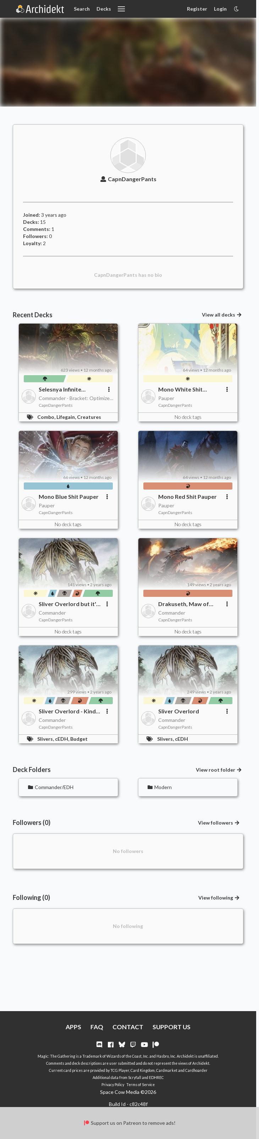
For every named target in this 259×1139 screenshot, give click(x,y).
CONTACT (127, 1027)
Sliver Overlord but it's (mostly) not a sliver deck (69, 604)
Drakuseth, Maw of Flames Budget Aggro (186, 604)
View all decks (222, 315)
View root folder (219, 770)
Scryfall (134, 1077)
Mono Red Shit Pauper (187, 496)
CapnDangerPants (128, 179)
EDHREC (156, 1077)
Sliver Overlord (178, 711)
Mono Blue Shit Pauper (69, 496)
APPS (73, 1027)
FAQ (96, 1027)
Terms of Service (140, 1085)
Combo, (46, 417)
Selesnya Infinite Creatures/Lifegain (64, 389)
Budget (79, 739)
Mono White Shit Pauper (180, 389)
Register (197, 9)
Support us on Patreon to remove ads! (129, 1123)
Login (220, 9)
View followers (219, 823)
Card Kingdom (143, 1070)
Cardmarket (166, 1070)
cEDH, (62, 739)
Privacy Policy (112, 1085)
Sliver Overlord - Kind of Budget (67, 711)
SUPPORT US (172, 1027)
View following (219, 898)
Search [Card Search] (82, 9)
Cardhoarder (196, 1070)
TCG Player (119, 1070)
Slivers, (46, 739)
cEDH (181, 739)
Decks (104, 9)
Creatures (89, 417)
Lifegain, (66, 417)
